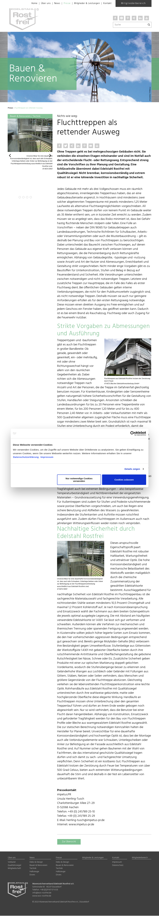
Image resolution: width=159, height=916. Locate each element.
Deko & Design (36, 862)
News (53, 4)
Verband (11, 862)
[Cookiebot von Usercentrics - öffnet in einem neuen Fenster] (132, 433)
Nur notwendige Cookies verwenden (78, 479)
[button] (10, 156)
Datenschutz (117, 865)
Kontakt (107, 4)
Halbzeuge (34, 871)
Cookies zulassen (124, 479)
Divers (32, 875)
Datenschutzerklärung (26, 457)
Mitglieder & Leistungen (85, 4)
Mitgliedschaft (14, 868)
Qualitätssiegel (14, 865)
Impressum (46, 457)
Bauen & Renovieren (38, 865)
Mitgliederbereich (133, 3)
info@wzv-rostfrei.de (41, 893)
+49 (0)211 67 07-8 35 (49, 890)
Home (29, 4)
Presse (64, 4)
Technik (33, 868)
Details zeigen (132, 469)
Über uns (42, 4)
